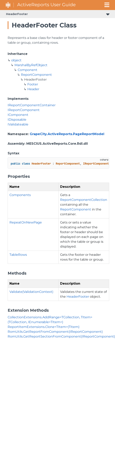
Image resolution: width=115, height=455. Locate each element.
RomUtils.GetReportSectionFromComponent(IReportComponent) (61, 336)
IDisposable (17, 119)
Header (33, 89)
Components (20, 195)
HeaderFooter (17, 14)
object (16, 60)
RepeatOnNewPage (25, 222)
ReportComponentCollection (83, 200)
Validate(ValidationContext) (31, 292)
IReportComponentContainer (31, 105)
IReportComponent (24, 110)
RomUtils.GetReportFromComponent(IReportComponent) (55, 332)
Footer (32, 84)
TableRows (18, 255)
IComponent (18, 115)
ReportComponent (36, 75)
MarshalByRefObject (30, 65)
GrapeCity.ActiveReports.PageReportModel (67, 134)
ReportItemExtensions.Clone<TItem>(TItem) (43, 327)
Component (27, 70)
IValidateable (18, 124)
